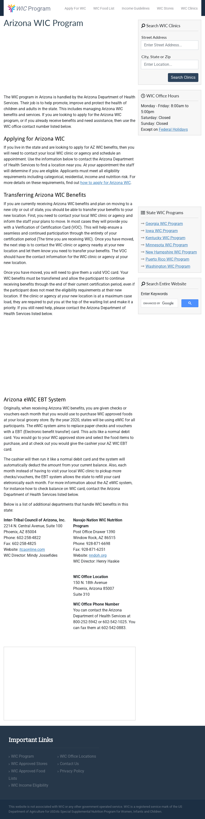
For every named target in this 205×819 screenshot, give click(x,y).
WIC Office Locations (78, 756)
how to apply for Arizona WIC (105, 182)
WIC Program (22, 756)
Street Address (154, 37)
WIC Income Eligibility (29, 785)
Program (29, 8)
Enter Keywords (154, 293)
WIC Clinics (189, 8)
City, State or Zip (156, 56)
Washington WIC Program (168, 266)
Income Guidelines (136, 8)
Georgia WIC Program (164, 223)
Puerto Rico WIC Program (167, 259)
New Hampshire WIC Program (171, 252)
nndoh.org (98, 555)
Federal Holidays (173, 129)
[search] (159, 303)
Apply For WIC (75, 8)
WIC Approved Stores (29, 763)
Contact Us (69, 763)
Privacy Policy (72, 771)
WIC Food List (103, 8)
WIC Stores (165, 8)
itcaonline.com (32, 549)
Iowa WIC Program (162, 230)
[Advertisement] (40, 61)
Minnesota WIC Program (167, 245)
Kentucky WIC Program (165, 238)
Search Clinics (183, 77)
